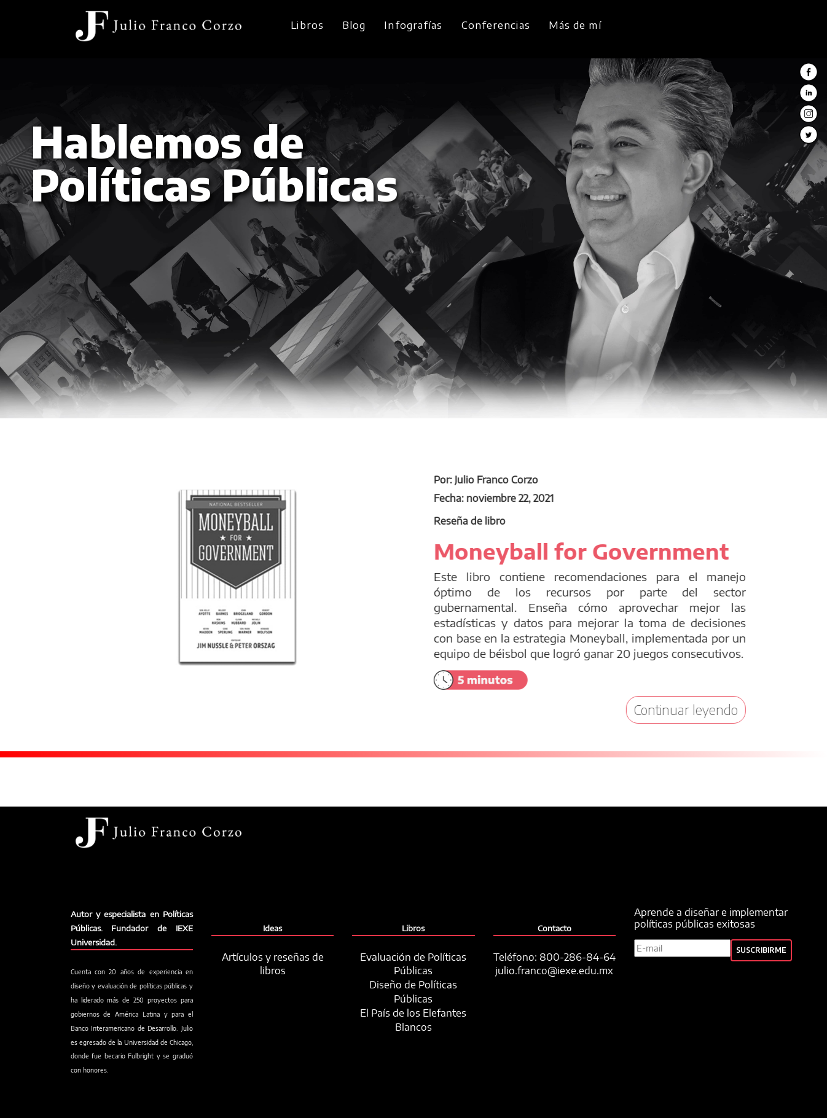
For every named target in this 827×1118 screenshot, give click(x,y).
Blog (354, 25)
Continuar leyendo (701, 709)
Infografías (413, 25)
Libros (307, 25)
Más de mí (575, 25)
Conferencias (495, 25)
